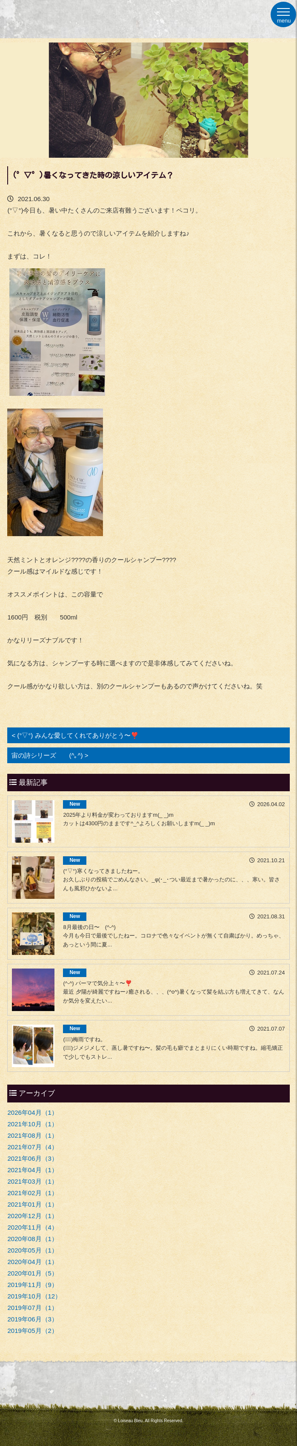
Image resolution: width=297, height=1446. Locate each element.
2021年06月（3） (32, 1158)
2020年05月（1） (32, 1250)
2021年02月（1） (32, 1192)
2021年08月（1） (32, 1135)
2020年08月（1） (32, 1238)
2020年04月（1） (32, 1261)
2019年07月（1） (32, 1307)
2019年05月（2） (32, 1330)
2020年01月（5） (32, 1273)
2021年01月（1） (32, 1204)
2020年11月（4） (32, 1227)
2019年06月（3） (32, 1319)
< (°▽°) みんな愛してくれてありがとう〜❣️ (74, 735)
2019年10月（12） (34, 1296)
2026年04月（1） (32, 1112)
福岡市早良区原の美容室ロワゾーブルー (50, 13)
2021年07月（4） (32, 1147)
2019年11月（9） (32, 1284)
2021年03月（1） (32, 1181)
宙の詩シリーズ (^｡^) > (49, 755)
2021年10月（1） (32, 1124)
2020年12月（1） (32, 1215)
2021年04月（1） (32, 1169)
